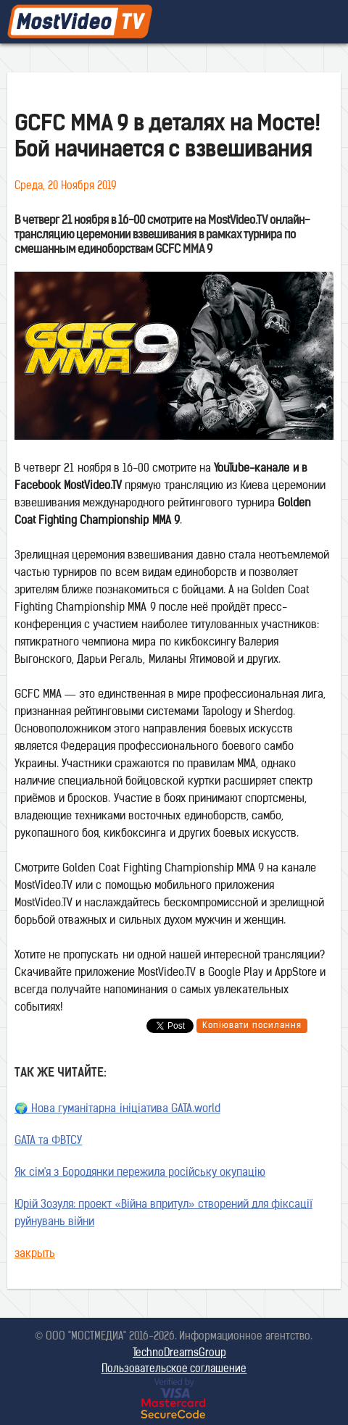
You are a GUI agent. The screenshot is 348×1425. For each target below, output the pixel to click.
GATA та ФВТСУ (48, 1141)
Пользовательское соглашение (174, 1369)
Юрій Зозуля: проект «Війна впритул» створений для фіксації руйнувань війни (163, 1214)
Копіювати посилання (252, 1025)
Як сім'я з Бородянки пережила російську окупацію (139, 1173)
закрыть (34, 1254)
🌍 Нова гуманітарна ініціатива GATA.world (117, 1109)
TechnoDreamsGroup (179, 1353)
